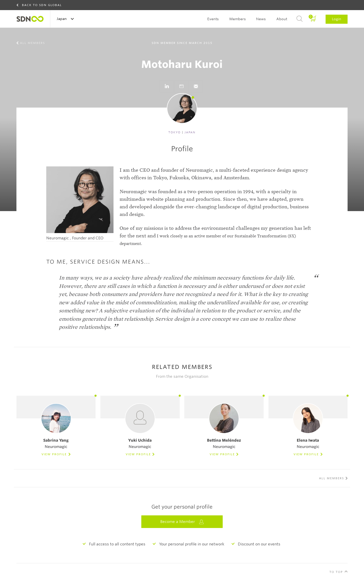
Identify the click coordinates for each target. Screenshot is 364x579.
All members (32, 43)
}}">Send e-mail (195, 86)
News (261, 19)
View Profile (54, 454)
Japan (62, 19)
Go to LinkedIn (167, 86)
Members (237, 19)
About (281, 19)
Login (336, 19)
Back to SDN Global (42, 5)
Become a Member (182, 521)
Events (213, 19)
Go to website (181, 86)
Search (300, 19)
